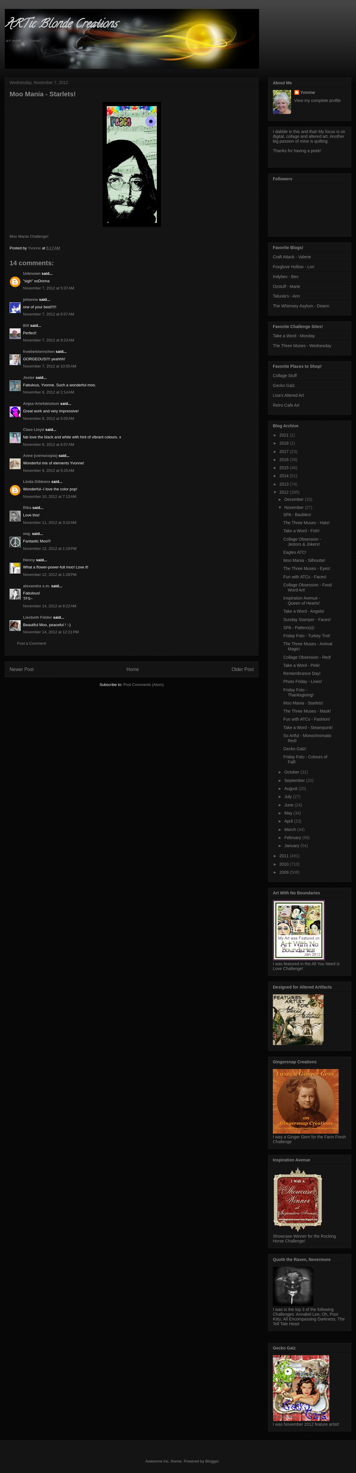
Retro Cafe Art (286, 405)
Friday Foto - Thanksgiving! (298, 692)
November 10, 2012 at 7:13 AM (49, 496)
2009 (284, 872)
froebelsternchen (38, 351)
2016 (284, 459)
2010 (284, 864)
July (288, 796)
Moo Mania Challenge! (29, 236)
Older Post (243, 669)
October (292, 772)
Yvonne (307, 92)
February (293, 837)
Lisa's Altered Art (288, 395)
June (289, 805)
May (288, 813)
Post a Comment (31, 643)
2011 (284, 855)
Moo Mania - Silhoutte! (304, 560)
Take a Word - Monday (294, 335)
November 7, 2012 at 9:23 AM (48, 340)
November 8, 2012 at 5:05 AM (48, 418)
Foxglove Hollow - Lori (293, 266)
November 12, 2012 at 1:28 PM (50, 574)
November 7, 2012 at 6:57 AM (48, 314)
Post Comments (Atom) (143, 684)
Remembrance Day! (302, 673)
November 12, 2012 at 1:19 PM (50, 548)
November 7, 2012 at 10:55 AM (49, 366)
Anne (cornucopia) (40, 455)
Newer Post (22, 669)
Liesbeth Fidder (37, 617)
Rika (27, 507)
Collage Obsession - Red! (307, 657)
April (289, 821)
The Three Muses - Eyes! (306, 568)
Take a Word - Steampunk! (308, 727)
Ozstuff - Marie (286, 286)
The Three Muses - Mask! (307, 711)
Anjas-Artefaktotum (41, 403)
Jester (28, 377)
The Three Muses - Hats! (306, 522)
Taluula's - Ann (286, 296)
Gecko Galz (284, 385)
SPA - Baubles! (297, 514)
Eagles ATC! (294, 552)
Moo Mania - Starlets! (303, 703)
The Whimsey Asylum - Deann (301, 306)
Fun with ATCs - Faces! (304, 576)
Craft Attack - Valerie (292, 256)
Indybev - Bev (286, 276)
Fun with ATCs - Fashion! (306, 719)
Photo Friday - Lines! (302, 681)
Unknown (32, 273)
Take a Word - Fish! (301, 530)
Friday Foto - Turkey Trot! (306, 635)
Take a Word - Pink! (301, 665)
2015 (284, 467)
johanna (30, 299)
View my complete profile (317, 100)
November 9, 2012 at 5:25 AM (48, 470)
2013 (284, 484)
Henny (29, 560)
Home (133, 669)
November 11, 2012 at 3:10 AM (49, 522)
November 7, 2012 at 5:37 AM (48, 288)
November (294, 507)
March (290, 829)
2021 (284, 435)
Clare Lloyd (33, 429)
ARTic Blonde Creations (61, 25)
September (295, 780)
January (292, 845)
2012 (284, 492)
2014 (284, 475)
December (294, 499)
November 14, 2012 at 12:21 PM (51, 632)
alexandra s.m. (36, 586)
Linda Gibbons (36, 481)
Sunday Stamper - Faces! (307, 619)
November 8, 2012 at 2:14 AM (48, 392)
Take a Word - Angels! (303, 611)
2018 (284, 443)
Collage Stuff (285, 375)
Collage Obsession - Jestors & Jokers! (302, 542)
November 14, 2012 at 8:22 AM (49, 606)
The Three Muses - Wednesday (302, 345)
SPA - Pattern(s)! (298, 627)
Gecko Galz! (294, 748)
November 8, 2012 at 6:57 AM (48, 444)
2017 (284, 451)
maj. (27, 533)
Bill (26, 325)
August (291, 788)
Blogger (211, 1461)
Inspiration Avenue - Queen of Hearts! (301, 601)
